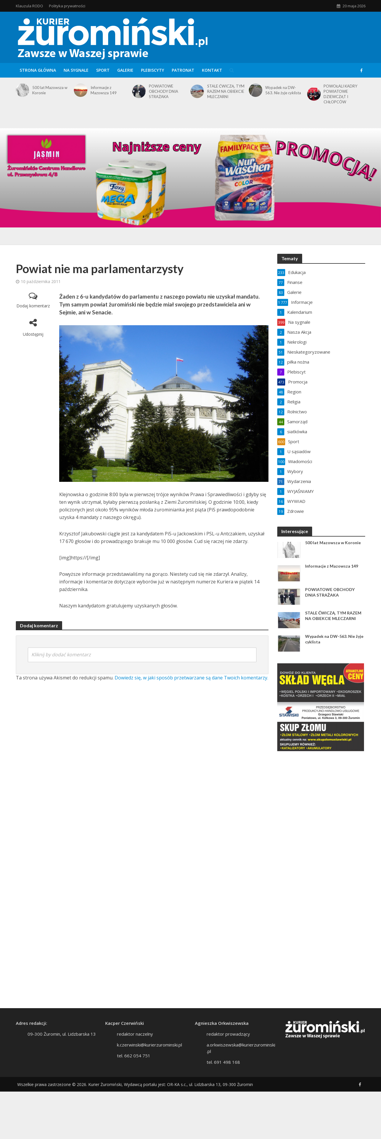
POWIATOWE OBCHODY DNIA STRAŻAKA (163, 91)
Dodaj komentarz (33, 306)
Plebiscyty (152, 70)
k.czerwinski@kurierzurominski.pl (149, 1045)
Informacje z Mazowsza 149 (104, 90)
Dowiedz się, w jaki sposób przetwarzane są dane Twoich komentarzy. (191, 677)
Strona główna (38, 70)
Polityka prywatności (67, 5)
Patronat (183, 70)
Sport (103, 70)
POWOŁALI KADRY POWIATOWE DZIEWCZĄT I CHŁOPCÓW (340, 94)
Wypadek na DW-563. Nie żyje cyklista (283, 90)
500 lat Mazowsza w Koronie (49, 90)
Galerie (125, 70)
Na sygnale (76, 70)
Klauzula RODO (29, 5)
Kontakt (212, 70)
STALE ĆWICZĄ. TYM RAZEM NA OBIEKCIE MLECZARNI (225, 91)
